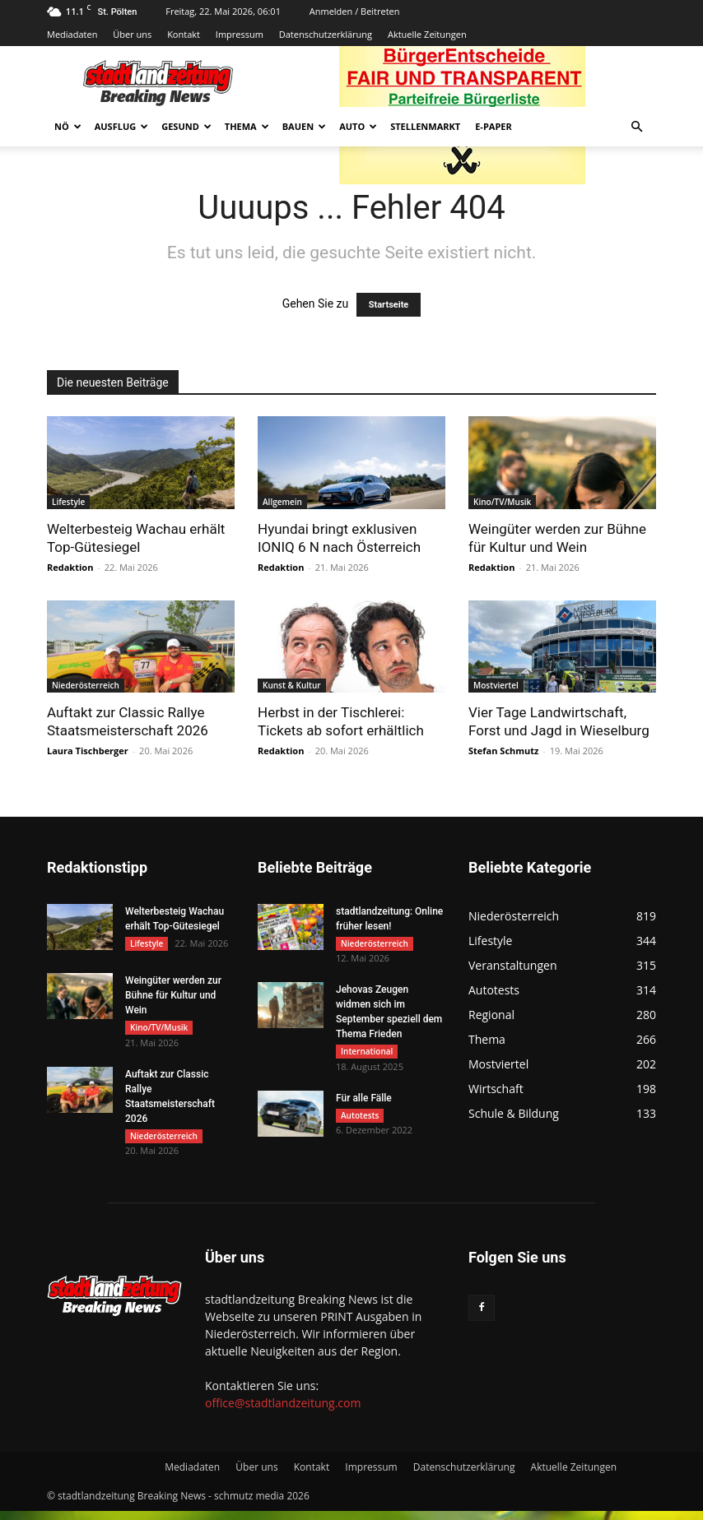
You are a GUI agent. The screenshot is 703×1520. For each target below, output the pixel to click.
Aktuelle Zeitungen (427, 34)
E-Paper (493, 126)
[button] (636, 127)
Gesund (186, 126)
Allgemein (282, 501)
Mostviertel (496, 685)
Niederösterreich (85, 685)
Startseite (389, 304)
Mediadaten (72, 34)
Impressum (239, 34)
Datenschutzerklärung (325, 34)
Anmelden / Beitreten (355, 11)
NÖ (67, 126)
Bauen (304, 126)
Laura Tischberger (87, 750)
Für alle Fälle (364, 1104)
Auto (358, 126)
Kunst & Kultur (292, 685)
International (367, 1054)
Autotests (360, 1121)
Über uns (132, 34)
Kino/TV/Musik (502, 501)
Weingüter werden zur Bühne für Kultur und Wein (173, 998)
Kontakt (183, 34)
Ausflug (122, 126)
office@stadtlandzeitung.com (283, 1412)
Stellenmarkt (425, 126)
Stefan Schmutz (503, 750)
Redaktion (70, 567)
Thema (247, 126)
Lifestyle (68, 501)
